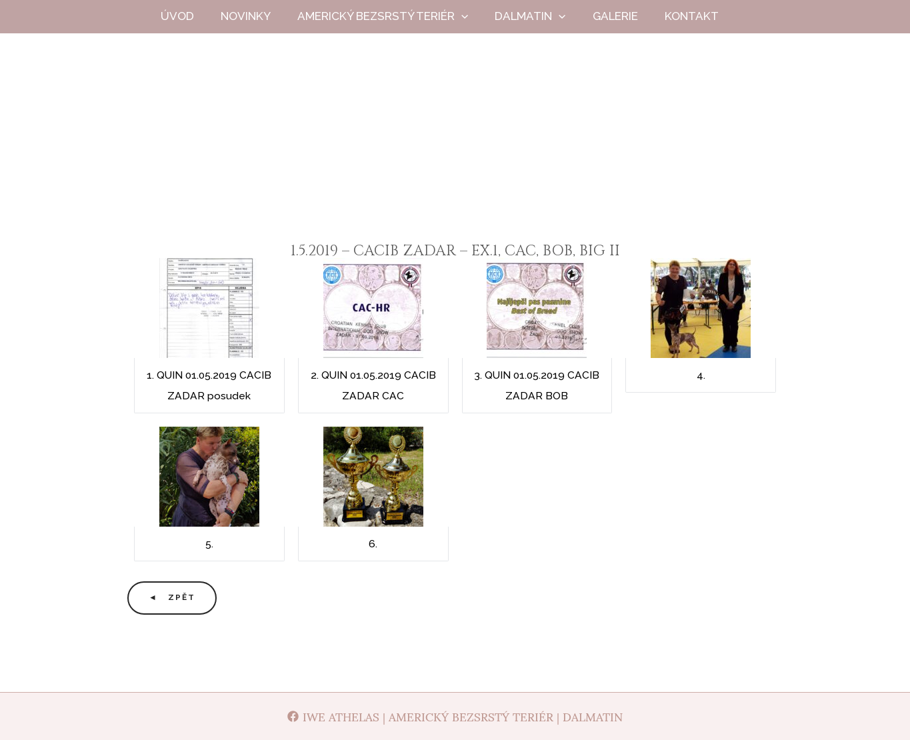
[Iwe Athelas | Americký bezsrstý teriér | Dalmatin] (455, 716)
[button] (475, 16)
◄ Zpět (172, 597)
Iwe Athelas (455, 152)
